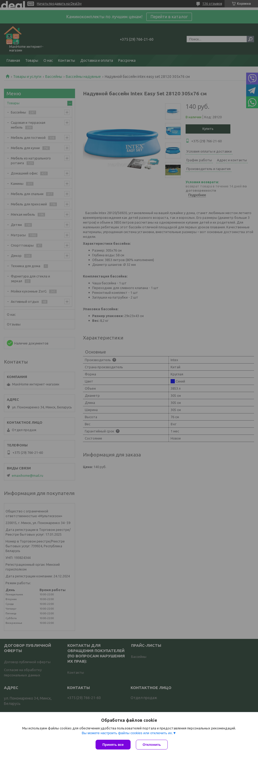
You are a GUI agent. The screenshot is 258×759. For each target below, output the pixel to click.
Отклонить (152, 745)
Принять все (113, 745)
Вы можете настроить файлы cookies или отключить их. (127, 733)
